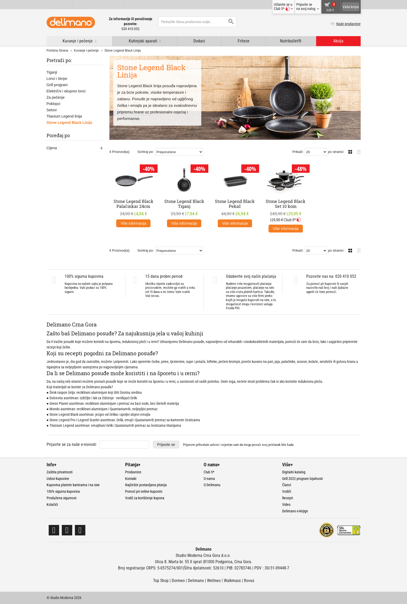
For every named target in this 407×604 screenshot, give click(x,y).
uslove (214, 445)
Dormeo (178, 580)
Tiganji (52, 72)
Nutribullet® (291, 40)
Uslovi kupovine (58, 478)
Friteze (243, 40)
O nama (209, 478)
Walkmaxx (232, 580)
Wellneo (214, 580)
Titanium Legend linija (64, 116)
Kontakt (130, 478)
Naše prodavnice (348, 24)
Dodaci (199, 40)
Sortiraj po (145, 152)
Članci (286, 485)
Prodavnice (133, 472)
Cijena (52, 148)
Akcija (338, 40)
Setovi (52, 110)
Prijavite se (166, 444)
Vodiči (286, 491)
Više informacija (133, 223)
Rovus (249, 580)
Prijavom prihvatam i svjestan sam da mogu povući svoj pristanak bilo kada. (238, 444)
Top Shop (161, 580)
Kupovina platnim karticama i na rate (73, 485)
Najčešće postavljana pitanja (146, 485)
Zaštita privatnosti (60, 472)
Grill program (57, 85)
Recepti (287, 498)
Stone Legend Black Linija (69, 122)
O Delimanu (212, 485)
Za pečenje (56, 97)
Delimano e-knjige (295, 511)
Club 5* (209, 472)
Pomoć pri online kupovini (143, 491)
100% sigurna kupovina (63, 491)
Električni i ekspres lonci (66, 91)
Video (286, 504)
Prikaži (297, 152)
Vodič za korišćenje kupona (144, 498)
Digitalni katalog (293, 472)
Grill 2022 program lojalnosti (302, 478)
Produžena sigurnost (61, 498)
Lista (357, 151)
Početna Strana (57, 50)
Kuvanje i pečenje (86, 50)
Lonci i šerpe (57, 78)
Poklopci (53, 104)
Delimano (196, 580)
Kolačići (52, 504)
